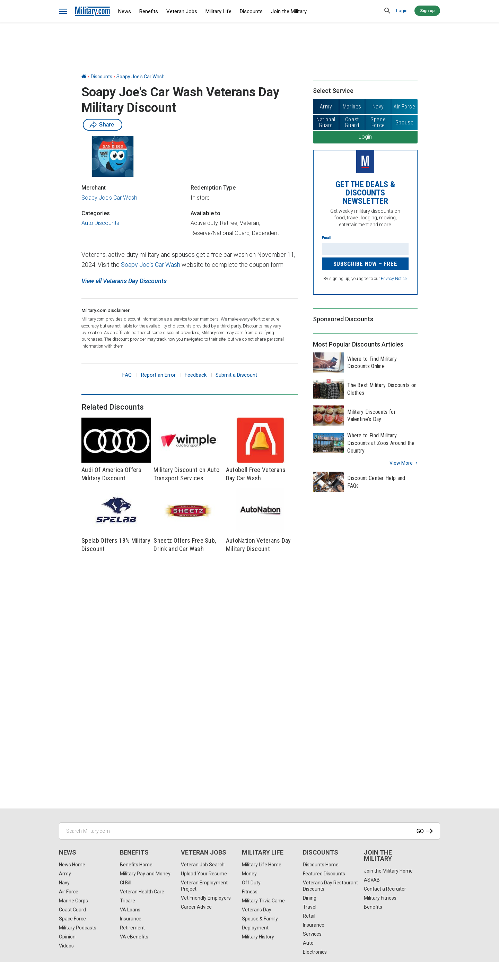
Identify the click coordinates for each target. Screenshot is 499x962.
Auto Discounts (100, 223)
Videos (66, 945)
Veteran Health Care (142, 891)
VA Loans (130, 909)
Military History (258, 936)
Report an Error (158, 375)
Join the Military (289, 11)
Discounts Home (321, 864)
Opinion (67, 936)
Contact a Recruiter (385, 889)
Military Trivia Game (263, 900)
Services (312, 934)
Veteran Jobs (181, 11)
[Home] (83, 76)
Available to (205, 213)
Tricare (127, 900)
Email (326, 238)
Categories (95, 213)
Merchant (93, 187)
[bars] (63, 11)
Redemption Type (213, 187)
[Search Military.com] (249, 831)
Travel (309, 907)
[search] (387, 11)
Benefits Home (136, 864)
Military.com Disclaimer (105, 310)
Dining (309, 898)
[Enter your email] (365, 249)
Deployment (255, 927)
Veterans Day (256, 909)
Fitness (249, 891)
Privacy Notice (393, 278)
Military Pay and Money (145, 873)
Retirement (132, 927)
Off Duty (251, 882)
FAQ (127, 375)
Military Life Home (261, 864)
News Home (72, 864)
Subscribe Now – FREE (365, 263)
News (124, 11)
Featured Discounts (324, 873)
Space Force (72, 918)
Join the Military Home (388, 871)
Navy (64, 882)
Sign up (427, 10)
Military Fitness (380, 898)
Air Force (68, 891)
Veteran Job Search (203, 864)
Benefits (148, 11)
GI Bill (125, 882)
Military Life (218, 11)
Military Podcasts (77, 927)
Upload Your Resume (204, 873)
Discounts (251, 11)
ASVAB (372, 880)
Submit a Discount (236, 375)
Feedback (196, 375)
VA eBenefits (134, 936)
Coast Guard (72, 909)
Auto (308, 943)
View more (401, 463)
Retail (309, 916)
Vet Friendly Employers (206, 898)
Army (65, 873)
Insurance (130, 918)
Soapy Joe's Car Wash (140, 76)
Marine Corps (73, 900)
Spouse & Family (260, 918)
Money (249, 873)
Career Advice (196, 907)
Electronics (315, 952)
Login (402, 10)
